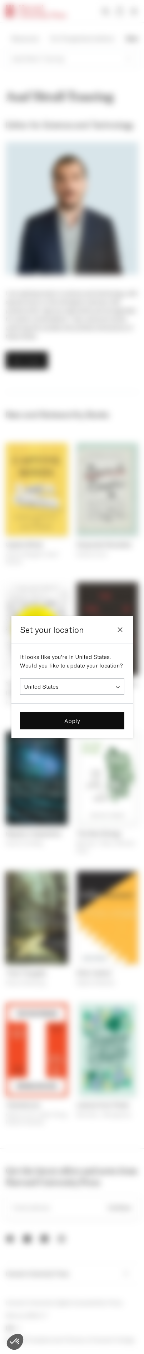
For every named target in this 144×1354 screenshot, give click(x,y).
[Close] (120, 629)
